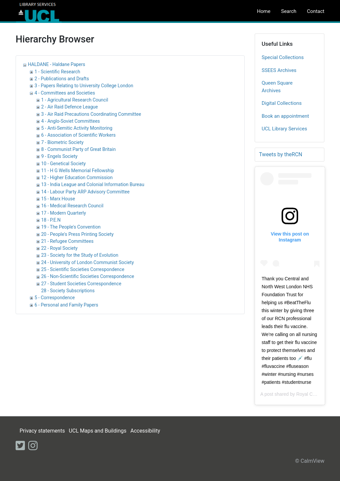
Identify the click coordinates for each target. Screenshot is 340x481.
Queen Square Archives (277, 87)
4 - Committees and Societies (65, 93)
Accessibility (145, 431)
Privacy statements (42, 431)
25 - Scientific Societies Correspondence (82, 269)
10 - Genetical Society (63, 163)
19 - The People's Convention (71, 227)
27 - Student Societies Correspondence (81, 283)
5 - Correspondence (55, 297)
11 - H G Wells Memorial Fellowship (77, 170)
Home (263, 11)
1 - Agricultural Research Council (74, 100)
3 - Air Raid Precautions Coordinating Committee (91, 114)
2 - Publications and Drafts (62, 78)
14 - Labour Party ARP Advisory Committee (85, 191)
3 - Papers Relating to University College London (84, 85)
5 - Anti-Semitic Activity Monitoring (76, 128)
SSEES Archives (279, 70)
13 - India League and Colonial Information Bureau (92, 184)
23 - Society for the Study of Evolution (79, 255)
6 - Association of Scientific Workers (78, 135)
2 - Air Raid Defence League (69, 106)
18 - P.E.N (51, 220)
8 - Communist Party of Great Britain (78, 149)
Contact (315, 11)
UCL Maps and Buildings (97, 431)
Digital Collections (282, 103)
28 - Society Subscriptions (68, 290)
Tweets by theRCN (280, 154)
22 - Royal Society (59, 248)
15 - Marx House (58, 198)
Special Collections (283, 57)
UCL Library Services (284, 129)
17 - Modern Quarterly (63, 213)
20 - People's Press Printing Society (77, 234)
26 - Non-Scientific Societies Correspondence (87, 276)
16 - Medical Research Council (72, 205)
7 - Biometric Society (62, 142)
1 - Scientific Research (57, 71)
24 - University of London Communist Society (87, 262)
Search (288, 11)
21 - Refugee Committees (67, 241)
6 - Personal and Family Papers (66, 305)
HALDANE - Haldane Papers (56, 64)
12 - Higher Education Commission (77, 177)
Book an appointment (285, 116)
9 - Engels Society (59, 156)
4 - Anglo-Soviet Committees (70, 121)
